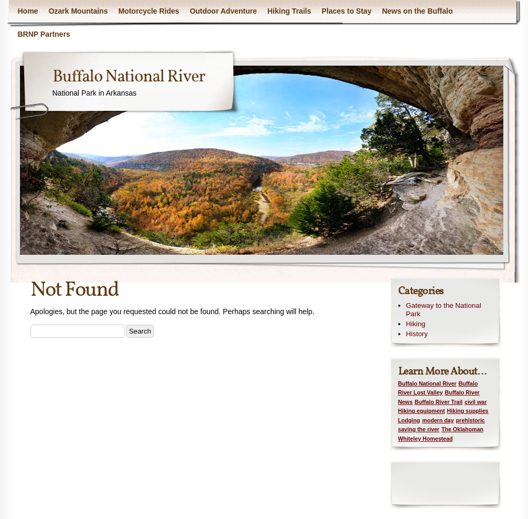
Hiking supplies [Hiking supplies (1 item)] (468, 411)
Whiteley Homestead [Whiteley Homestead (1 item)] (425, 438)
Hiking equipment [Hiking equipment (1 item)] (421, 411)
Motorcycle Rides (148, 11)
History (417, 334)
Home (28, 11)
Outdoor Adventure (223, 11)
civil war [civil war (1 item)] (475, 402)
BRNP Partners (44, 34)
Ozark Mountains (78, 11)
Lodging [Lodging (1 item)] (409, 420)
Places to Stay (346, 11)
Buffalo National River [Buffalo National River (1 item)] (427, 383)
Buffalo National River (129, 77)
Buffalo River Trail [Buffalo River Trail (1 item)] (438, 402)
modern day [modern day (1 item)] (437, 420)
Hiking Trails (289, 11)
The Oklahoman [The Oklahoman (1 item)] (462, 429)
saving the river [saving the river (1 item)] (419, 429)
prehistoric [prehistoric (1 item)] (470, 420)
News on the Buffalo (417, 11)
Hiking (416, 324)
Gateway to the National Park (443, 310)
